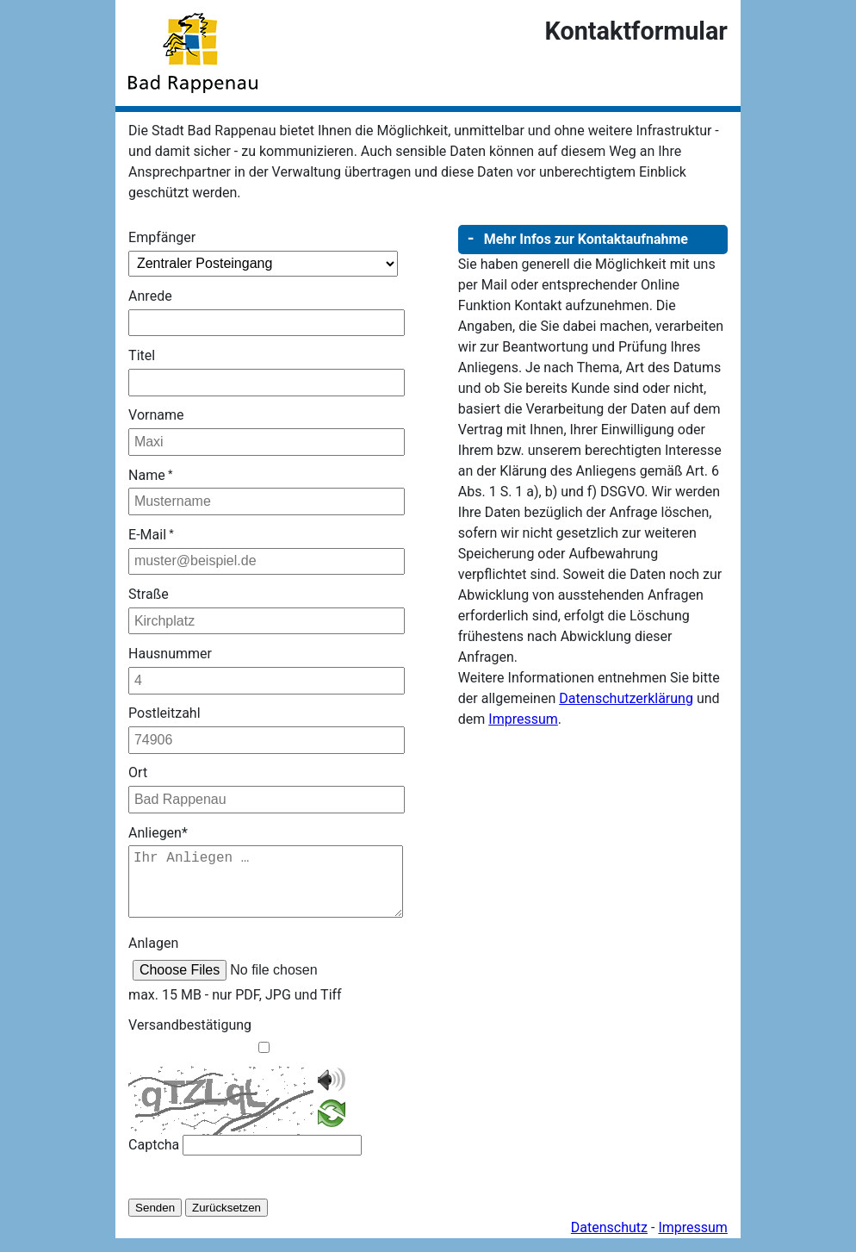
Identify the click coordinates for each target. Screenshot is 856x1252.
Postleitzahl (164, 713)
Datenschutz (609, 1241)
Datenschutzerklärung (626, 698)
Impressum (523, 719)
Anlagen (153, 957)
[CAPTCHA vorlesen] (331, 1102)
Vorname (155, 415)
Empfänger (161, 237)
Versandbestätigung (189, 1039)
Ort (137, 772)
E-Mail (151, 534)
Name (150, 475)
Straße (148, 594)
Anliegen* (158, 833)
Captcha (153, 1158)
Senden (155, 1221)
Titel (141, 355)
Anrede (150, 296)
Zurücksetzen (226, 1221)
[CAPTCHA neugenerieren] (331, 1130)
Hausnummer (170, 653)
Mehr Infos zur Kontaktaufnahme (586, 239)
